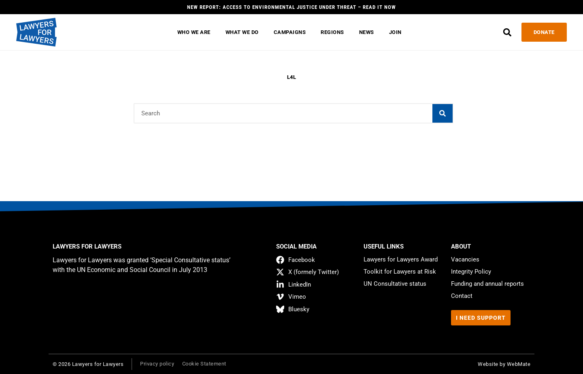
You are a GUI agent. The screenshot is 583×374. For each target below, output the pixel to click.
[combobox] (283, 113)
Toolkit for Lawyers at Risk (400, 271)
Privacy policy (157, 364)
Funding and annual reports (487, 283)
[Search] (442, 113)
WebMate (519, 364)
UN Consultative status (395, 283)
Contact (461, 296)
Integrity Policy (471, 271)
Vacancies (465, 259)
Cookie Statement (204, 364)
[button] (505, 32)
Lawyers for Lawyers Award (401, 259)
